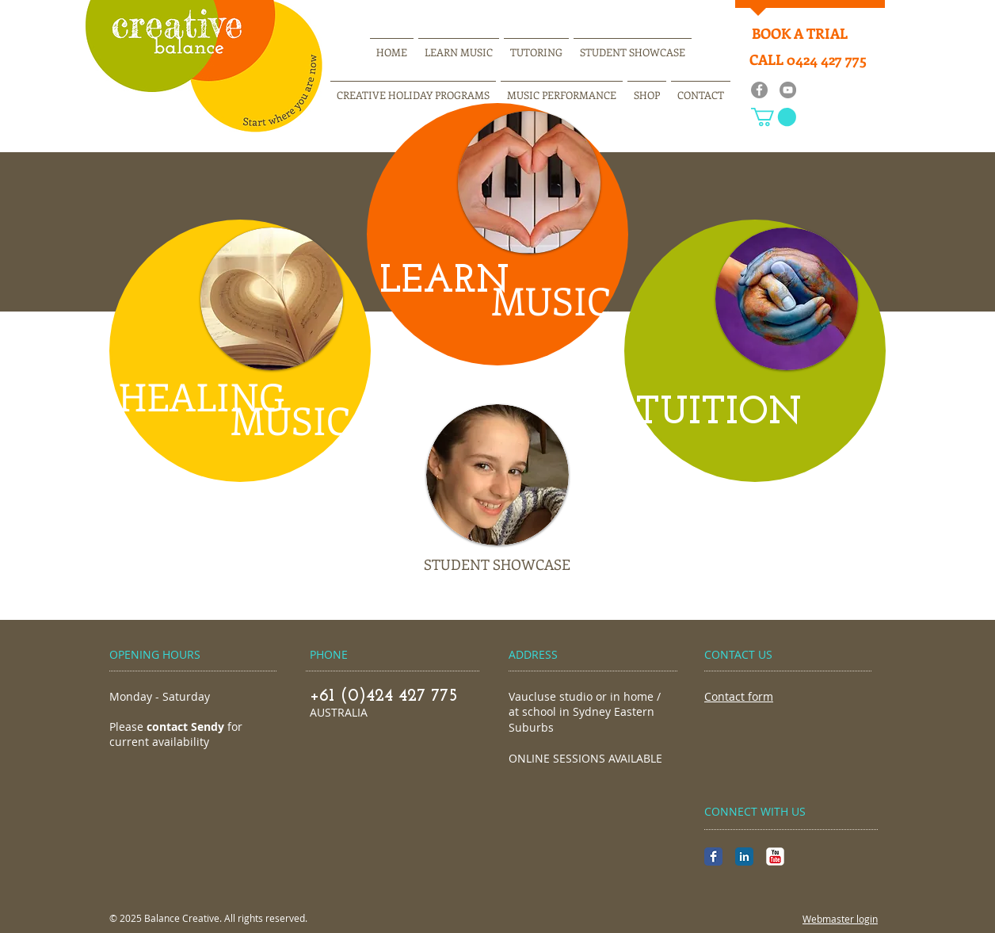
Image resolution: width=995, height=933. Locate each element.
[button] (773, 117)
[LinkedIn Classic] (744, 856)
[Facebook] (759, 90)
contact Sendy (185, 726)
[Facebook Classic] (713, 856)
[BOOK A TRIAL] (799, 34)
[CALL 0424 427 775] (808, 60)
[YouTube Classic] (775, 856)
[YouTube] (788, 90)
